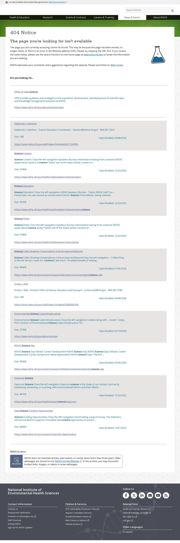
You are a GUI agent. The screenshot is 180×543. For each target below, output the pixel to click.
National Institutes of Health (137, 515)
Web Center (117, 67)
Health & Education (20, 20)
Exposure (23, 381)
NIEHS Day (24, 348)
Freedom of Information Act (22, 519)
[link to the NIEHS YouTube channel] (158, 498)
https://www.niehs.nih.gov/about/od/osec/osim (39, 110)
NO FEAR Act (130, 519)
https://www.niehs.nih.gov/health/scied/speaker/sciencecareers (47, 179)
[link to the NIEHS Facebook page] (126, 498)
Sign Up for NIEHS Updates (20, 530)
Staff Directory (14, 523)
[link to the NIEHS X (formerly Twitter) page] (134, 498)
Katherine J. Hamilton (25, 126)
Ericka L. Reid (21, 286)
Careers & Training (104, 20)
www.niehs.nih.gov (93, 57)
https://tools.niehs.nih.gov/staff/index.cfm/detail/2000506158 (46, 307)
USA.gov (128, 523)
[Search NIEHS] (149, 10)
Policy (21, 221)
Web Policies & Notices (77, 523)
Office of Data (26, 94)
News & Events (132, 20)
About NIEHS (160, 20)
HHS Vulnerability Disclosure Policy (82, 511)
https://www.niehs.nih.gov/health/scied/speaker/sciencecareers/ (52, 212)
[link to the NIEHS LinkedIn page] (142, 498)
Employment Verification (19, 515)
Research (48, 20)
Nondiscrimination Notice (78, 519)
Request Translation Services (78, 515)
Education (24, 188)
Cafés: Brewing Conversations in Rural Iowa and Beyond (48, 254)
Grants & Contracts (76, 20)
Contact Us (13, 511)
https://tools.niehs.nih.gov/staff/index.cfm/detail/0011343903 (46, 147)
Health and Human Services (136, 511)
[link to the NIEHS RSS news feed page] (166, 498)
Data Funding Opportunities (33, 413)
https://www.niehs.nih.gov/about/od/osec (36, 339)
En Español (128, 534)
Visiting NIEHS (14, 526)
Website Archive (74, 527)
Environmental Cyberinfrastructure (37, 316)
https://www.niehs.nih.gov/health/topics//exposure (45, 404)
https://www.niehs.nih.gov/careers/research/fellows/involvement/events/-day (59, 371)
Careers (23, 156)
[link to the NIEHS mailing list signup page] (150, 498)
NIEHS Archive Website (68, 464)
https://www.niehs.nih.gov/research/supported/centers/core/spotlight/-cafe (58, 277)
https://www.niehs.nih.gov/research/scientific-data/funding (45, 437)
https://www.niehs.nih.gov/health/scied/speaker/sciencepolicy (46, 245)
